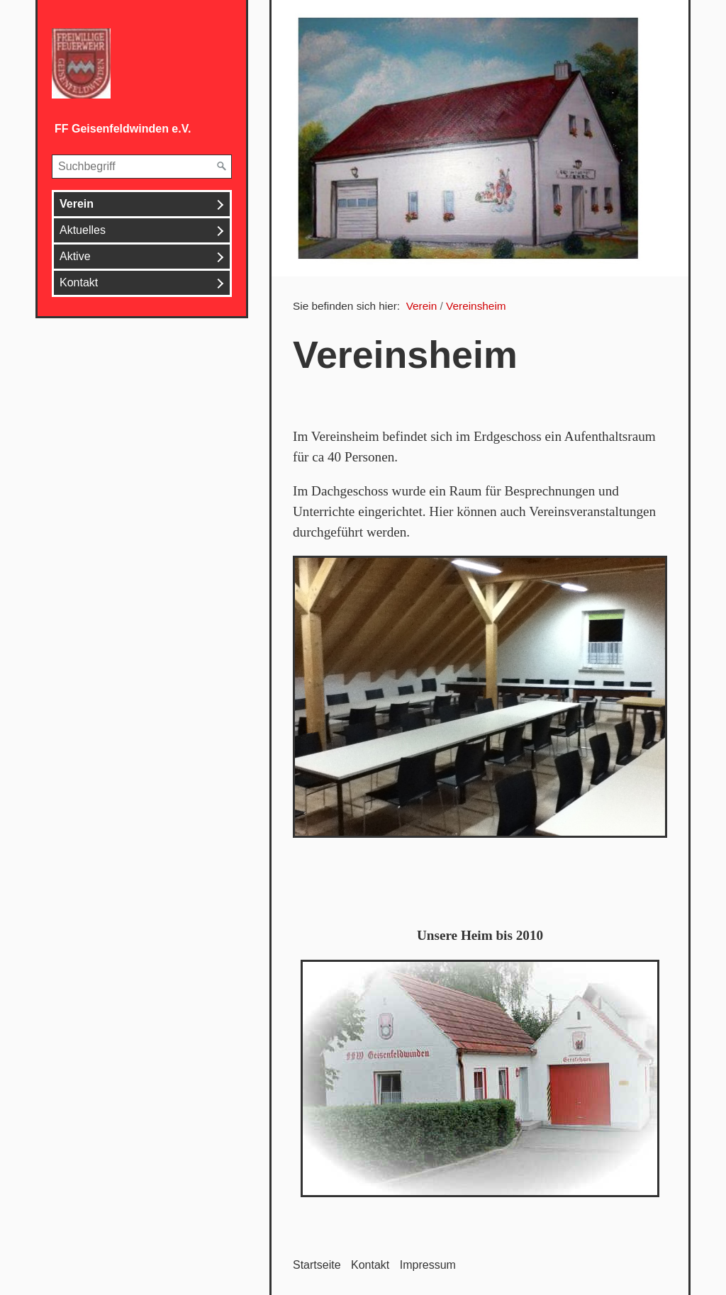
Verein (77, 204)
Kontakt (79, 282)
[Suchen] (222, 166)
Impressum (428, 1265)
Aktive (75, 256)
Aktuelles (83, 230)
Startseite (317, 1265)
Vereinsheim (476, 306)
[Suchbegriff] (142, 167)
